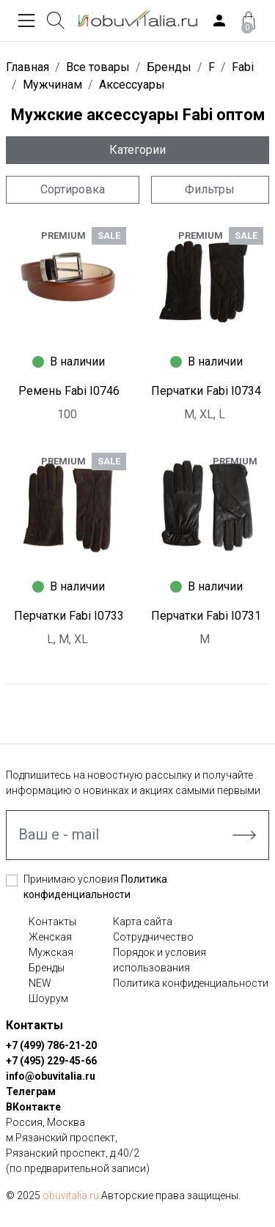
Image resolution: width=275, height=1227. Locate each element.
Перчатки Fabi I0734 (206, 391)
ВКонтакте (33, 1107)
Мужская (51, 952)
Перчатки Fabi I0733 (69, 616)
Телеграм (31, 1091)
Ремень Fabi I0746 (69, 391)
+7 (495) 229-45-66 (51, 1061)
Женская (50, 937)
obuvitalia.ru (71, 1195)
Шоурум (48, 998)
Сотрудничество (153, 937)
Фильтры (210, 189)
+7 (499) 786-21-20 (51, 1045)
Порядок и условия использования (159, 960)
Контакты (52, 921)
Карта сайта (142, 921)
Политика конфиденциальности (190, 983)
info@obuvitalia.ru (50, 1076)
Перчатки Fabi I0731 (206, 616)
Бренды (47, 968)
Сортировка (72, 189)
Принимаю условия (95, 886)
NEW (40, 983)
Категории (137, 150)
